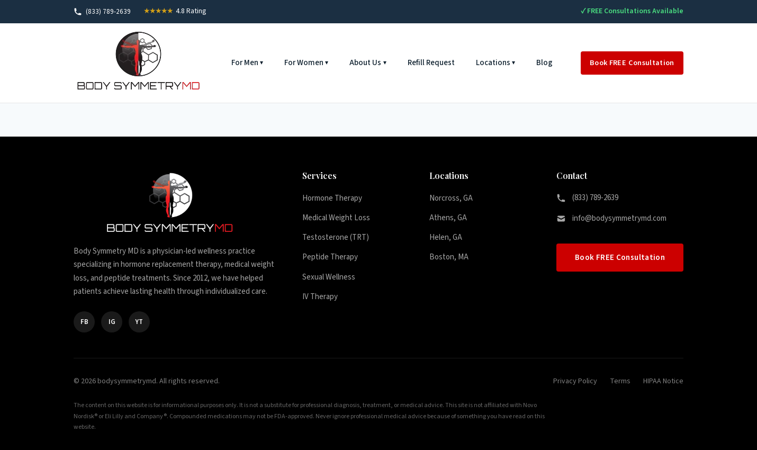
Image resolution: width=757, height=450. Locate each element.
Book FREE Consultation (632, 62)
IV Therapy (320, 296)
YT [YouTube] (139, 322)
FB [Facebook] (84, 322)
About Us (365, 62)
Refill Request (431, 62)
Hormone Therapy (332, 198)
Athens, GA (448, 217)
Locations (493, 62)
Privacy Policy (575, 381)
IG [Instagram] (112, 322)
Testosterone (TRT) (335, 237)
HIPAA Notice (663, 381)
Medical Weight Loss (336, 217)
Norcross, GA (451, 198)
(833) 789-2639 (587, 197)
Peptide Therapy (330, 257)
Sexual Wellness (328, 277)
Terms (620, 381)
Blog (544, 62)
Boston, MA (448, 257)
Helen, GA (445, 237)
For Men (244, 62)
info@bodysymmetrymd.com (611, 218)
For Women (303, 62)
